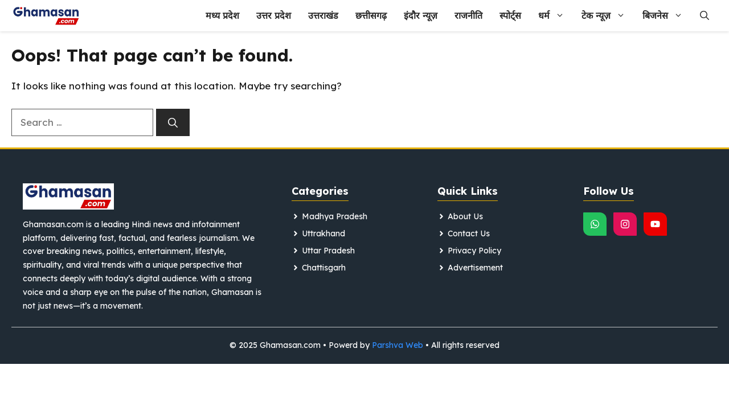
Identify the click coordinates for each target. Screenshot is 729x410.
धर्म (555, 15)
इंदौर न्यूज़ (420, 15)
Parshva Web (397, 345)
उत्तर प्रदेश (273, 15)
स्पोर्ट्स (510, 15)
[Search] (173, 122)
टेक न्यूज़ (607, 15)
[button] (704, 15)
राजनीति (468, 15)
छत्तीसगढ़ (371, 15)
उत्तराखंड (323, 15)
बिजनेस (666, 15)
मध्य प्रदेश (222, 15)
